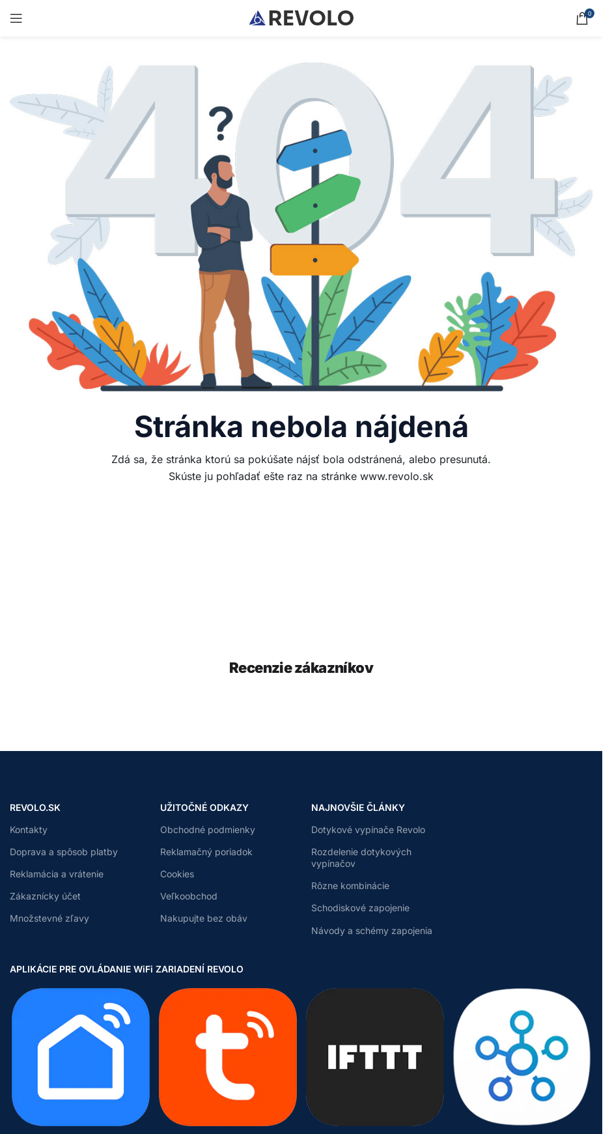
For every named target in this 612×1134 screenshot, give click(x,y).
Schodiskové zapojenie (360, 907)
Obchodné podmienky (207, 829)
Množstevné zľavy (49, 918)
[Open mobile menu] (16, 18)
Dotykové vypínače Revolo (368, 829)
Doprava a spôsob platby (64, 851)
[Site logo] (301, 16)
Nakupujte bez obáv (203, 918)
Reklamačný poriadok (206, 851)
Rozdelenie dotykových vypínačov (361, 857)
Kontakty (29, 829)
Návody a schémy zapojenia (371, 930)
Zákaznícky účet (45, 895)
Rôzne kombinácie (350, 885)
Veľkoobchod (188, 895)
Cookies (177, 873)
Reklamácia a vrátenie (57, 873)
